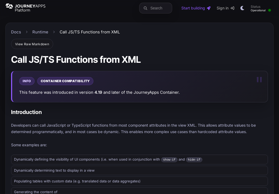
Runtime (40, 31)
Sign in (226, 8)
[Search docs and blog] (160, 8)
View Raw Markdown (32, 44)
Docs (16, 31)
